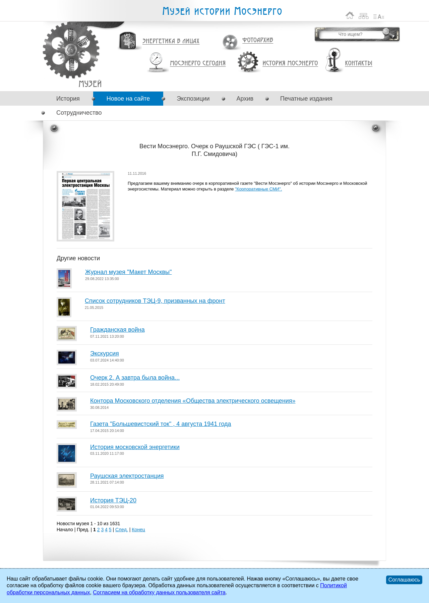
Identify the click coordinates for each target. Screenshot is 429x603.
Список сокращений (379, 15)
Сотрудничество (79, 112)
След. (121, 529)
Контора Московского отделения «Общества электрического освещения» (193, 400)
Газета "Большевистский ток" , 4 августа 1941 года (160, 424)
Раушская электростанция (127, 476)
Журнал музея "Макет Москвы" (128, 272)
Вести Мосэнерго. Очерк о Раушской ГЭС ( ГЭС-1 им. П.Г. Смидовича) (90, 83)
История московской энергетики (135, 447)
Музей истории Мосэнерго (222, 11)
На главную (350, 15)
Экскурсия (104, 353)
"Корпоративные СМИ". (258, 188)
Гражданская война (117, 329)
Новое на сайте (128, 98)
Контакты (359, 63)
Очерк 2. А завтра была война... (135, 377)
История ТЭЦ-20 (113, 500)
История (68, 98)
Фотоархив (257, 40)
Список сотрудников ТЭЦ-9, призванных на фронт (155, 300)
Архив (245, 98)
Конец (138, 529)
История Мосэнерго (290, 63)
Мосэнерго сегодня (198, 63)
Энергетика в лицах (171, 41)
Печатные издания (306, 98)
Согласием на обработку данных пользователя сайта (159, 592)
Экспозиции (193, 98)
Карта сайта (363, 15)
